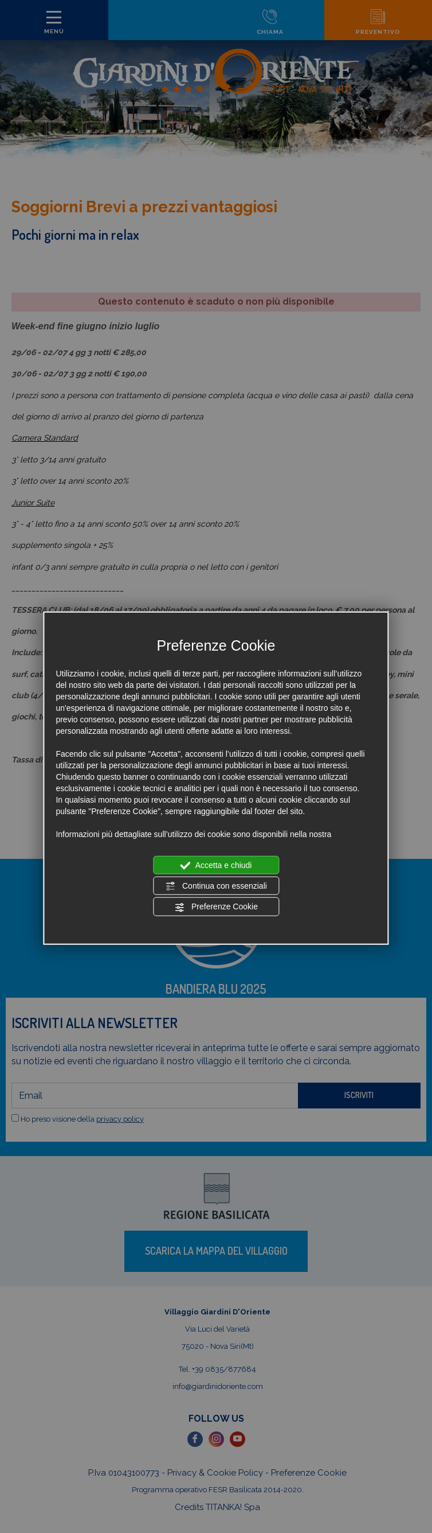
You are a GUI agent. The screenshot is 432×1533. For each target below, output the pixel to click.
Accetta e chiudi (216, 865)
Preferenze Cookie (216, 907)
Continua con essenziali (216, 886)
